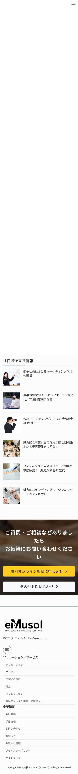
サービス (11, 671)
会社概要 (11, 714)
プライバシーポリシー (18, 750)
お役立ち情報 (13, 743)
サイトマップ (13, 758)
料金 (8, 686)
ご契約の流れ (13, 679)
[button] (39, 571)
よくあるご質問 (14, 693)
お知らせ (11, 736)
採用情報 (11, 721)
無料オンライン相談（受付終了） (24, 701)
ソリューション (14, 664)
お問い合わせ (13, 728)
